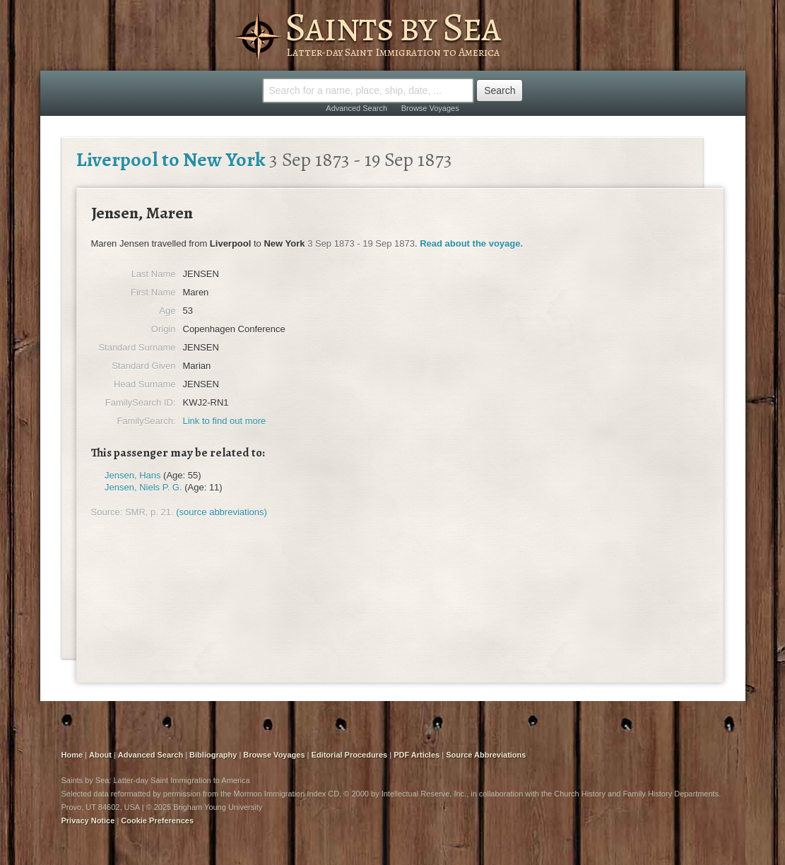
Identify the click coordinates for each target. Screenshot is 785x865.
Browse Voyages (430, 108)
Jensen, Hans (133, 475)
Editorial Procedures (350, 755)
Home (72, 755)
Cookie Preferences (157, 820)
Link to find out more (224, 421)
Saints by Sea (392, 27)
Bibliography (213, 755)
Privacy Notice (88, 820)
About (100, 755)
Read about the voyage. (471, 243)
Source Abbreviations (486, 755)
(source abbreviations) (221, 512)
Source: (107, 512)
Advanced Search (356, 108)
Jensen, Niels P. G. (143, 487)
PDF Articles (416, 755)
